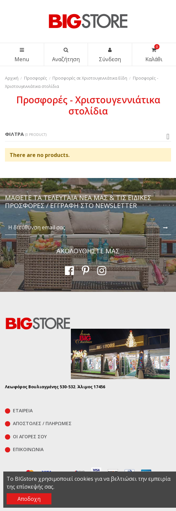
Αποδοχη (29, 498)
